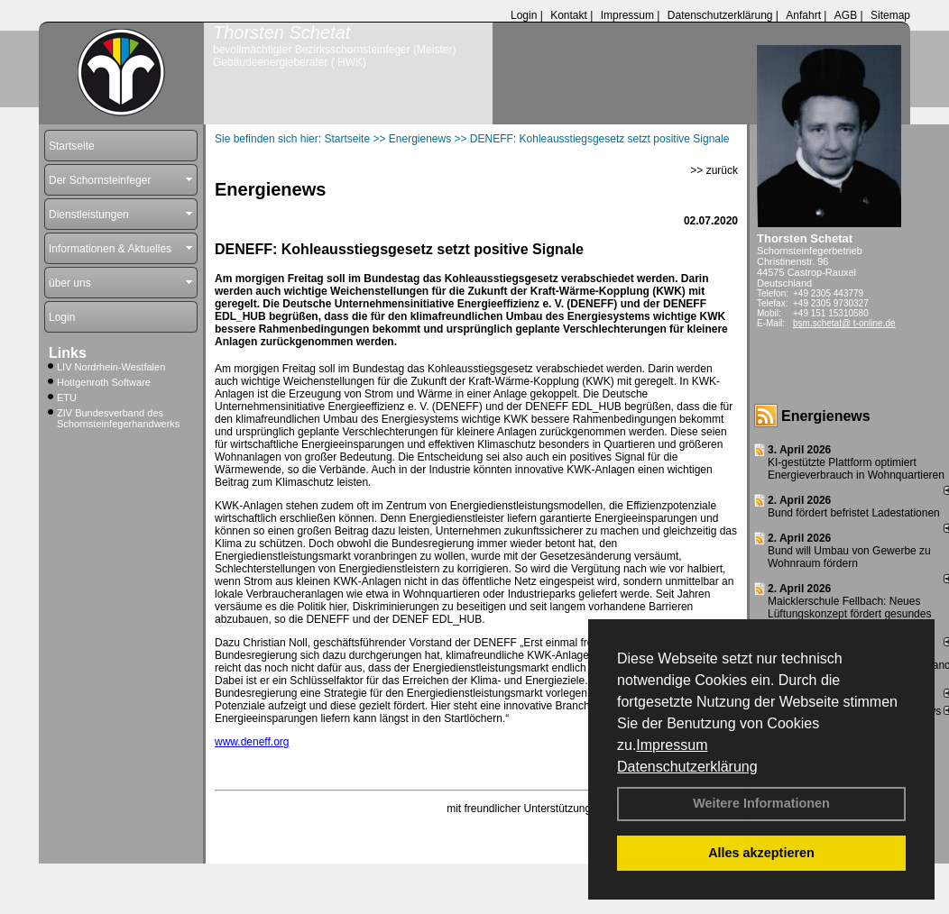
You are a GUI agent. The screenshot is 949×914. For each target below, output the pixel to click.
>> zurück (714, 170)
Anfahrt (803, 15)
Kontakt (568, 15)
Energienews (826, 416)
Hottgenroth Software (104, 382)
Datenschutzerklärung (687, 766)
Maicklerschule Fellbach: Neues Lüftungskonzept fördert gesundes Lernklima (849, 614)
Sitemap (890, 15)
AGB (845, 15)
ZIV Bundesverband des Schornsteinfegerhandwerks (118, 418)
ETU (67, 397)
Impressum (671, 745)
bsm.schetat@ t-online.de (844, 323)
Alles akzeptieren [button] (761, 852)
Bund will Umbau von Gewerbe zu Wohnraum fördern (849, 557)
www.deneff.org (252, 742)
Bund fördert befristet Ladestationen (854, 513)
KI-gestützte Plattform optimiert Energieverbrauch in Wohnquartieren (856, 468)
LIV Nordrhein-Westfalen (111, 366)
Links (68, 353)
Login (524, 15)
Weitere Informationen (761, 803)
